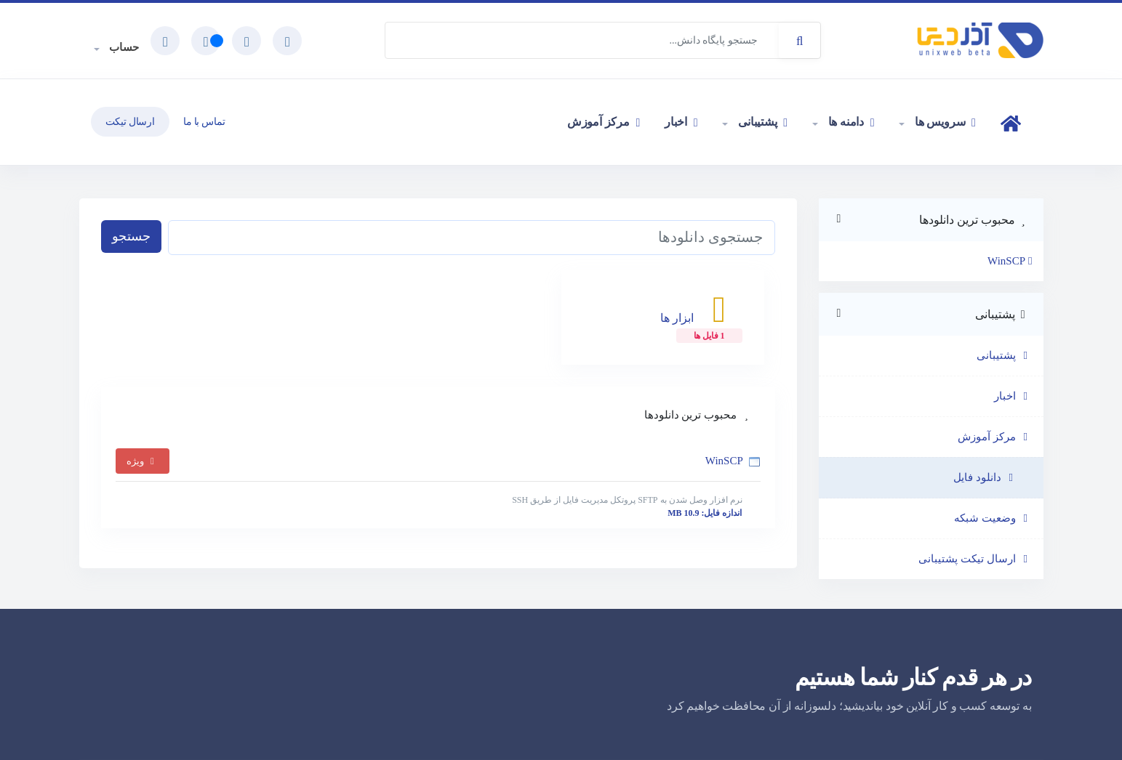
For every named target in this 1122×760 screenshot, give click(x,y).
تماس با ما (204, 121)
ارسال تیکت (130, 121)
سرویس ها (943, 122)
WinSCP (438, 486)
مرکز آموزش (603, 122)
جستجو (131, 236)
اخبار (681, 122)
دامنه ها (849, 122)
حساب (123, 47)
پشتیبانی (761, 122)
